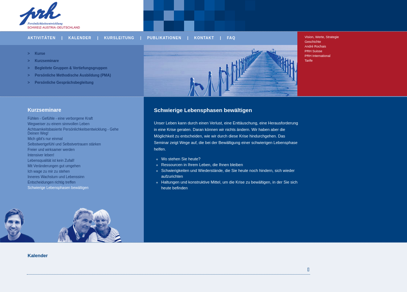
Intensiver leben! (41, 155)
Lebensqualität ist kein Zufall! (51, 161)
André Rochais (315, 46)
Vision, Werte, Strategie (322, 37)
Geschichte (313, 42)
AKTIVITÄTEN (42, 38)
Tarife (309, 60)
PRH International (317, 56)
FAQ (231, 38)
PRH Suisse (313, 51)
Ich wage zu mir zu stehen (49, 171)
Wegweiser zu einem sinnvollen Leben (58, 124)
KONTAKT (204, 38)
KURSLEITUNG (119, 38)
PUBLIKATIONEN (164, 38)
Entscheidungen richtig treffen (52, 182)
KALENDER (79, 38)
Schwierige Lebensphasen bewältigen (58, 188)
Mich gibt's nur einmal (45, 139)
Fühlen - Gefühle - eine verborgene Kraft (60, 118)
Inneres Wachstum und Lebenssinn (56, 177)
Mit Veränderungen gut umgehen (54, 166)
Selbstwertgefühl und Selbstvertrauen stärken (64, 144)
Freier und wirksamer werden (51, 150)
